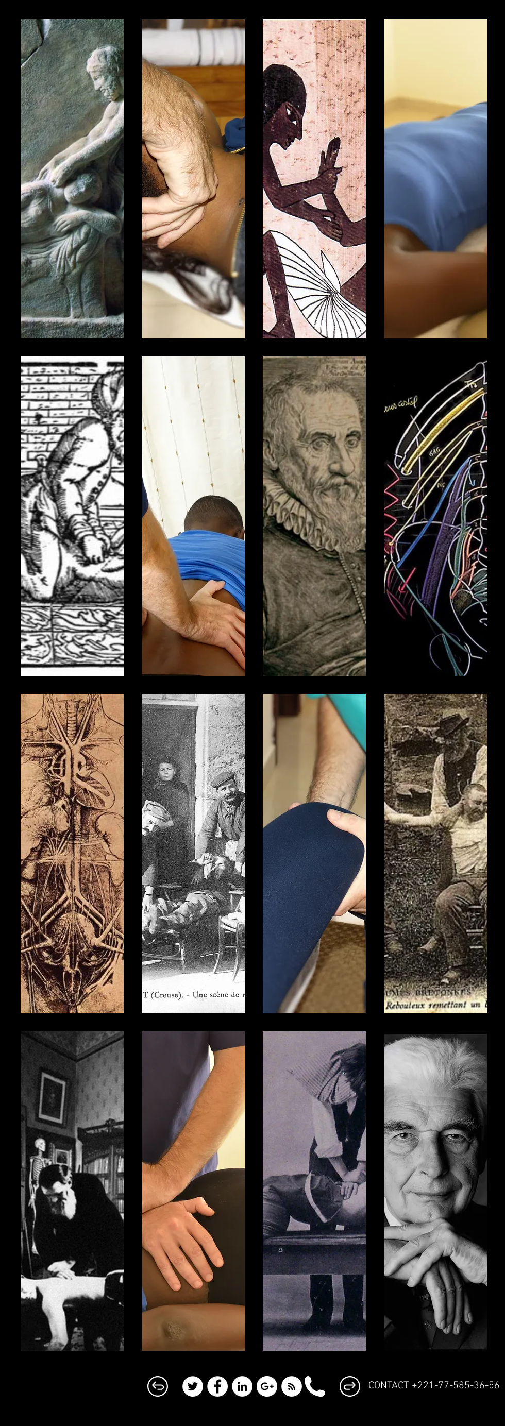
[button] (72, 178)
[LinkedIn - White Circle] (242, 1386)
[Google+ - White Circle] (267, 1386)
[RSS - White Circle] (291, 1386)
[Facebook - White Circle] (217, 1386)
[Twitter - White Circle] (192, 1386)
